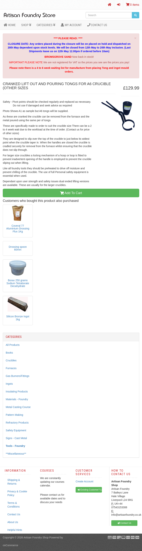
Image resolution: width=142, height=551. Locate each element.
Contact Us (97, 25)
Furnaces (11, 368)
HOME (10, 25)
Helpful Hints (14, 529)
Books (9, 352)
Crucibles (11, 360)
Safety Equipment (16, 430)
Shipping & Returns (13, 481)
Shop (26, 25)
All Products (13, 344)
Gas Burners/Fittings (17, 375)
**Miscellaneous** (16, 453)
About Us (12, 522)
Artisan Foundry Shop (35, 537)
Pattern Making (14, 414)
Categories (46, 25)
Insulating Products (17, 391)
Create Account (84, 481)
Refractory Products (17, 422)
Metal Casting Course (18, 407)
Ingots (9, 383)
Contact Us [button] (124, 523)
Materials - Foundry (17, 399)
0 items (132, 4)
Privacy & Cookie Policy (17, 493)
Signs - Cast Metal (16, 438)
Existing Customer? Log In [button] (90, 489)
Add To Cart (71, 193)
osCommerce (10, 545)
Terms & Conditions (13, 504)
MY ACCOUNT (71, 25)
